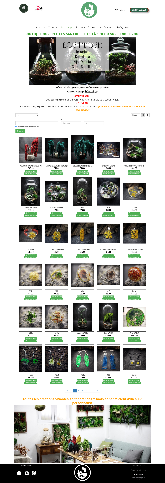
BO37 (108, 375)
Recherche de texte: (22, 120)
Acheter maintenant (31, 173)
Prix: (62, 120)
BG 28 (57, 333)
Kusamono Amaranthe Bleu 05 (83, 166)
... (90, 390)
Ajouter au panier (31, 171)
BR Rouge (31, 249)
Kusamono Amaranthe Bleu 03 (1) (56, 166)
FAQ (119, 27)
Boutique (67, 27)
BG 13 (56, 291)
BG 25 (31, 333)
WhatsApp (91, 91)
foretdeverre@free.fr (138, 470)
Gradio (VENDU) (82, 333)
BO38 (134, 375)
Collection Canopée (108, 166)
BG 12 (30, 291)
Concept (53, 27)
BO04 (57, 375)
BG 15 (108, 291)
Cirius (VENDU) (134, 333)
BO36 (83, 375)
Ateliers (80, 27)
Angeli (108, 208)
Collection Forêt (31, 208)
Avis (127, 27)
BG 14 (82, 291)
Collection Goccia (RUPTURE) (134, 166)
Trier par (135, 115)
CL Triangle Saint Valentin (108, 249)
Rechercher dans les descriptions (27, 126)
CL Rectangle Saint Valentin (134, 249)
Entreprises (94, 27)
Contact (109, 27)
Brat (82, 208)
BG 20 (134, 291)
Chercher (20, 131)
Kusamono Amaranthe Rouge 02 (30, 166)
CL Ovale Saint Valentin (56, 249)
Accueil (40, 27)
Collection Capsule (56, 208)
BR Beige (134, 208)
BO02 (31, 375)
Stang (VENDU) (108, 333)
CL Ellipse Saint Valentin (82, 249)
